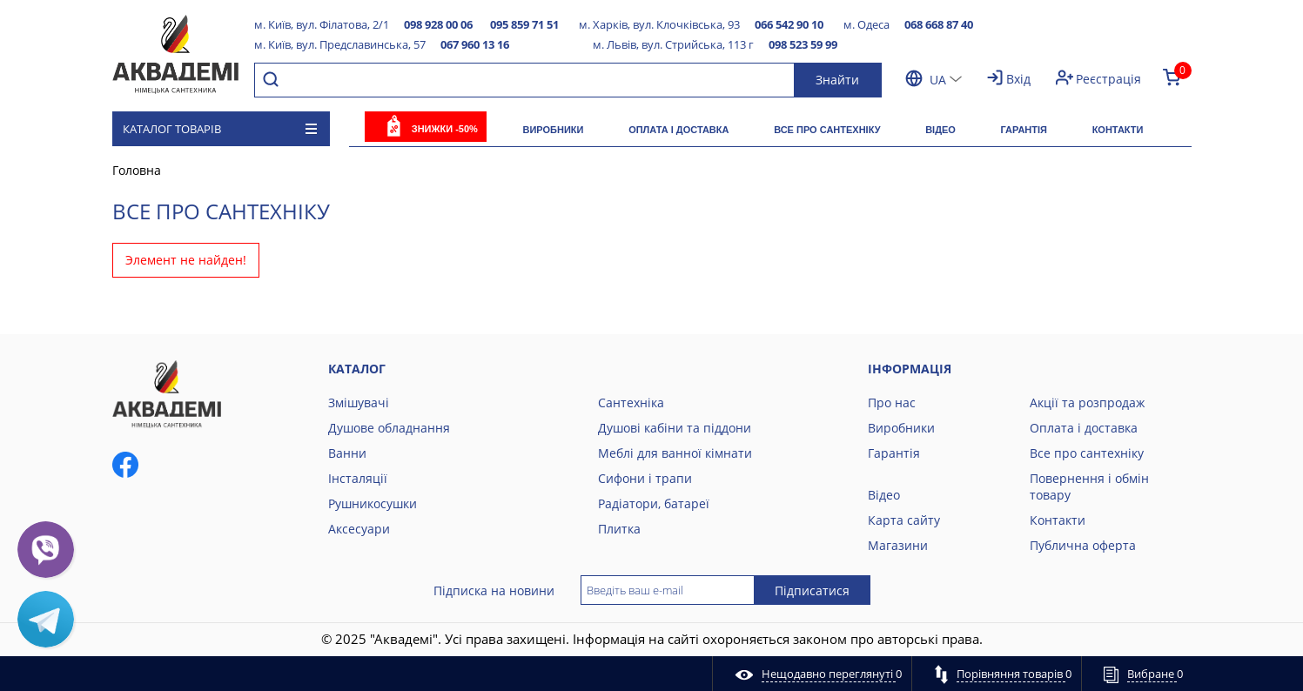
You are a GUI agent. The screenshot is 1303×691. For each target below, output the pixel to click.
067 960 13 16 (474, 44)
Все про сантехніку (827, 129)
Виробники (552, 129)
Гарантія (1024, 129)
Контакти (1118, 129)
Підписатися (812, 590)
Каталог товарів (220, 129)
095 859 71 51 (524, 24)
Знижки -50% (445, 129)
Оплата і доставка (678, 129)
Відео (940, 129)
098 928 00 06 (438, 24)
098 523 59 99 (803, 44)
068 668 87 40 (938, 24)
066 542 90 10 (789, 24)
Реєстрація (1108, 78)
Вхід (1018, 78)
